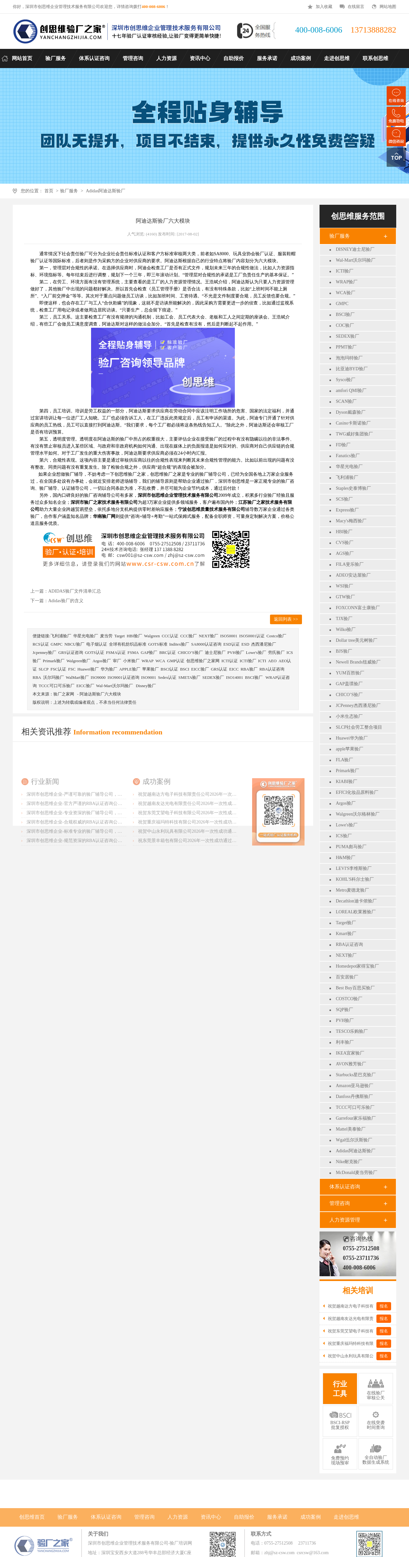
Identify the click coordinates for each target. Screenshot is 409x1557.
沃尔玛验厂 (53, 677)
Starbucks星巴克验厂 (356, 1074)
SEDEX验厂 (347, 336)
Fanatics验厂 (348, 455)
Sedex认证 (167, 677)
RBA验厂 (249, 669)
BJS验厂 (344, 651)
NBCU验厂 (74, 644)
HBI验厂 (344, 531)
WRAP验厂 (347, 282)
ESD (246, 644)
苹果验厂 (150, 669)
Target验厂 (346, 922)
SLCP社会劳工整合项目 (359, 727)
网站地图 (388, 6)
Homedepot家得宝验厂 (357, 966)
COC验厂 (345, 325)
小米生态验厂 (349, 716)
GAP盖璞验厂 (349, 683)
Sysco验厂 (345, 379)
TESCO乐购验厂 (352, 1031)
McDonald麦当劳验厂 (356, 1172)
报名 (384, 1306)
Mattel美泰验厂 (351, 1129)
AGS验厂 (345, 553)
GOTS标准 (157, 644)
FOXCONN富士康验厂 (358, 607)
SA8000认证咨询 (206, 644)
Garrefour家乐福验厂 (356, 1118)
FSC (71, 669)
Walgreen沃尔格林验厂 (358, 814)
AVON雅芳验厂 (351, 1064)
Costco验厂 (276, 635)
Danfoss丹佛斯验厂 (354, 1096)
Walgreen (152, 635)
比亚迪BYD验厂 (352, 368)
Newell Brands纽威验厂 (358, 662)
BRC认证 (167, 652)
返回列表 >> (286, 619)
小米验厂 (131, 660)
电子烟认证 (96, 644)
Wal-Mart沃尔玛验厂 (355, 260)
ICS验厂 (344, 835)
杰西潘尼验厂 (263, 644)
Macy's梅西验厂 (351, 520)
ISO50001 (228, 635)
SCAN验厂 (346, 401)
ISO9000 (98, 677)
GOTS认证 (94, 652)
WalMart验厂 (77, 677)
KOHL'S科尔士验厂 (355, 879)
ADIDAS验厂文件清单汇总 (74, 591)
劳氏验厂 (276, 652)
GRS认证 (219, 669)
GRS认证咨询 (70, 652)
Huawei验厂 (87, 669)
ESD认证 (231, 644)
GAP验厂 (149, 652)
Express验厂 (347, 510)
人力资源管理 (344, 1220)
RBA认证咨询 (349, 944)
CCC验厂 (188, 635)
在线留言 (356, 6)
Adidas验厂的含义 (65, 600)
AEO (272, 660)
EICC (234, 669)
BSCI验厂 (345, 314)
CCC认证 (170, 635)
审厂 (117, 660)
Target (119, 635)
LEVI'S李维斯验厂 (354, 868)
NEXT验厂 (346, 955)
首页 (48, 190)
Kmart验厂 (346, 933)
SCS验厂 (344, 499)
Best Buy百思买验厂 (355, 988)
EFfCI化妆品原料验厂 (357, 792)
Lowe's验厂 (347, 825)
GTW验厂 (345, 596)
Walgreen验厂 (78, 660)
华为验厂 (109, 669)
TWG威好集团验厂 (354, 434)
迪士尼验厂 (215, 652)
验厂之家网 (63, 694)
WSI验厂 (344, 586)
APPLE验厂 (129, 669)
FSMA (133, 652)
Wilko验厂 (346, 629)
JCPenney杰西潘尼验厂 (358, 705)
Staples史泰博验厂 (353, 488)
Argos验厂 (346, 803)
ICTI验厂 (344, 271)
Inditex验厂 (179, 644)
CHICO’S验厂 (349, 694)
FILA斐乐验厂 (350, 564)
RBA (37, 677)
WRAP (148, 660)
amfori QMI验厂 (351, 390)
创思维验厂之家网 (203, 660)
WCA (160, 660)
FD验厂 (343, 444)
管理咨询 (339, 1203)
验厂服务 (69, 190)
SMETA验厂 (189, 677)
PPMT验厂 (346, 347)
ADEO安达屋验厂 (353, 575)
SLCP (44, 669)
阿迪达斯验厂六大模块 (100, 694)
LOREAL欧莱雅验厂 (356, 911)
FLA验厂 (344, 759)
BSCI (184, 669)
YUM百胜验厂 (350, 673)
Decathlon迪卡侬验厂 (356, 901)
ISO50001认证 (251, 635)
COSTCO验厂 (349, 998)
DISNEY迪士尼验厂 (355, 249)
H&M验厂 (345, 857)
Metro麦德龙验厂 (352, 890)
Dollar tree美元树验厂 (356, 640)
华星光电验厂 (349, 466)
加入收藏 (324, 6)
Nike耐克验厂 (349, 1161)
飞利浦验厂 (347, 477)
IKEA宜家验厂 (350, 1053)
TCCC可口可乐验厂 (355, 1107)
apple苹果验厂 (349, 749)
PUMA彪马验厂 (351, 846)
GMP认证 (175, 660)
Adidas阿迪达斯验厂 (106, 190)
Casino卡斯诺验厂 (353, 423)
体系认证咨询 (344, 1186)
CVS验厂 (344, 542)
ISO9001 (148, 677)
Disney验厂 (146, 685)
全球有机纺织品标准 (127, 644)
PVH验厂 (345, 1020)
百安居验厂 (347, 977)
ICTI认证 (229, 660)
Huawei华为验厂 (352, 738)
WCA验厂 (345, 292)
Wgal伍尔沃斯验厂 (354, 1140)
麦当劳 (106, 635)
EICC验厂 (200, 669)
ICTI (262, 660)
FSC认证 (58, 669)
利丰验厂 (345, 1042)
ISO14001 (234, 677)
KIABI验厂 (346, 781)
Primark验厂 (347, 770)
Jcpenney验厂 (44, 652)
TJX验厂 (344, 618)
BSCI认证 (169, 669)
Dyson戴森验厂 (351, 412)
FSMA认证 (116, 652)
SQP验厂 (344, 1009)
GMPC (342, 303)
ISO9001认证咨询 (123, 677)
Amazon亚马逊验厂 (354, 1085)
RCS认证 (41, 644)
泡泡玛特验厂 (349, 358)
